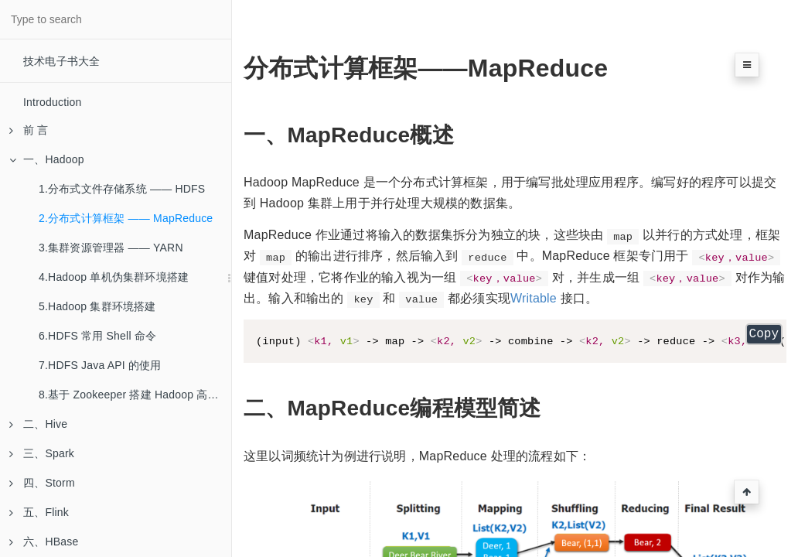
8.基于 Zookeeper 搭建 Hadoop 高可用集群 (135, 394)
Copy (764, 335)
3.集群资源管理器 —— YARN (111, 247)
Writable (533, 298)
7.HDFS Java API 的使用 (100, 365)
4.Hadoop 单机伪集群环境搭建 (114, 277)
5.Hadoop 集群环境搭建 (97, 306)
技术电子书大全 (61, 61)
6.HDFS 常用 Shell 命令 (97, 336)
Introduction (52, 102)
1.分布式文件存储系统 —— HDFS (122, 189)
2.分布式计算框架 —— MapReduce (126, 218)
